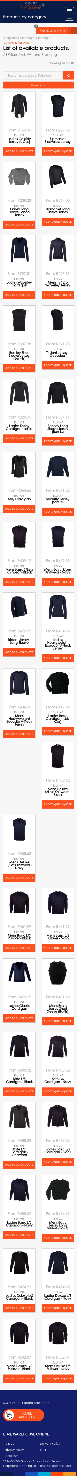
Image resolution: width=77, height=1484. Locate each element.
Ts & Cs (9, 1443)
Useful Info (11, 1456)
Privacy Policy (14, 1450)
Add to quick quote (19, 151)
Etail (43, 1450)
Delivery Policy (50, 1443)
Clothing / (43, 38)
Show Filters (38, 85)
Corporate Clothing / (19, 38)
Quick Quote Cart (58, 30)
